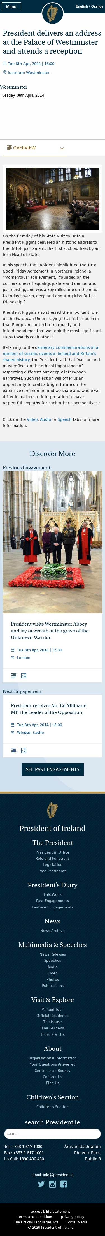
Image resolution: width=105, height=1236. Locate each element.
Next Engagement (22, 691)
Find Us (52, 1082)
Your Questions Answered (53, 1064)
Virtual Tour (52, 1009)
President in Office (52, 851)
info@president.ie (58, 1175)
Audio (46, 419)
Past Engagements (52, 900)
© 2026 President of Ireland (51, 1227)
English (82, 6)
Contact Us (52, 1076)
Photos (52, 979)
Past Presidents (52, 870)
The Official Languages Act (36, 1222)
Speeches (52, 960)
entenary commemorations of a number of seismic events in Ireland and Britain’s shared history (50, 353)
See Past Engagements (52, 769)
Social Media (77, 1222)
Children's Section (52, 1106)
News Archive (52, 930)
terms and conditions (35, 1216)
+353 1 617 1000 (27, 1146)
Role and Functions (52, 858)
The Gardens (52, 1027)
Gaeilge (97, 6)
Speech (65, 419)
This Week (52, 894)
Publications (53, 985)
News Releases (52, 954)
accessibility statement (50, 1211)
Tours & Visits (52, 1034)
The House (52, 1021)
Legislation (52, 864)
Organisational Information (52, 1057)
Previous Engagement (26, 468)
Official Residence (52, 1015)
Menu (11, 6)
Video (32, 419)
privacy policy (72, 1216)
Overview (21, 148)
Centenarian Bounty (52, 1070)
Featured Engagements (52, 906)
